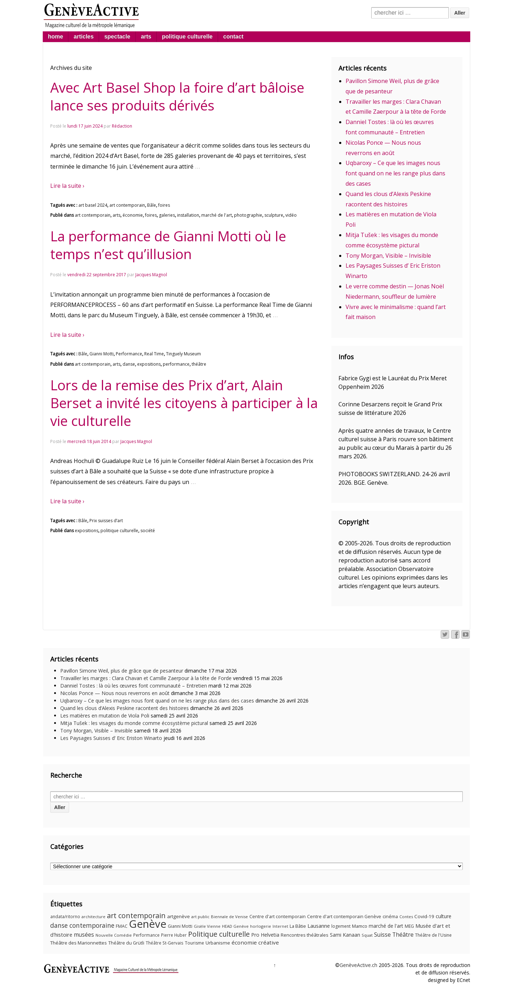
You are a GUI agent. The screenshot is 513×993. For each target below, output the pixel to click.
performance (176, 364)
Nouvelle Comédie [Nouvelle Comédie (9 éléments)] (113, 935)
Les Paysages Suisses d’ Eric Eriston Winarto (111, 738)
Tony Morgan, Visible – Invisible (388, 255)
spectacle (117, 37)
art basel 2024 (92, 205)
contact (233, 37)
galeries (167, 215)
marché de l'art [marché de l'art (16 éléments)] (386, 925)
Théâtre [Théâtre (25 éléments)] (403, 934)
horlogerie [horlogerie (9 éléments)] (260, 926)
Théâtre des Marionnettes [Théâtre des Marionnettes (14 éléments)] (78, 943)
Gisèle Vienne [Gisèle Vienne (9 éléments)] (207, 926)
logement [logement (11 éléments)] (341, 926)
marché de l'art (216, 215)
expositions (149, 364)
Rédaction (122, 126)
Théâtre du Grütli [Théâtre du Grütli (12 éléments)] (126, 943)
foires (164, 205)
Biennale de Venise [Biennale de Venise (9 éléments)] (229, 916)
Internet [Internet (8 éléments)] (280, 926)
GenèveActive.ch (358, 965)
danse (129, 364)
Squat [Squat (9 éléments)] (367, 935)
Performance (129, 354)
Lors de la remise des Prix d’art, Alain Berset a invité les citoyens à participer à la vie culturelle (184, 403)
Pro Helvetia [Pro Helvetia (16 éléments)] (265, 934)
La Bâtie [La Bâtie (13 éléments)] (298, 926)
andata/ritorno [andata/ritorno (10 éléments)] (65, 916)
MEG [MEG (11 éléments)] (409, 926)
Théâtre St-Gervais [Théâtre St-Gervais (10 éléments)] (164, 943)
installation (188, 215)
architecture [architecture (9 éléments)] (93, 916)
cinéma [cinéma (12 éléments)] (390, 917)
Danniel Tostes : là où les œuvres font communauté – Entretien (133, 685)
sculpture (273, 215)
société (147, 531)
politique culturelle (187, 37)
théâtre (199, 364)
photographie (248, 215)
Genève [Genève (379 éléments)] (147, 924)
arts (146, 37)
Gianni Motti (101, 354)
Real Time (154, 354)
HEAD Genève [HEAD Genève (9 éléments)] (235, 926)
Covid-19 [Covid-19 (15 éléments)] (424, 916)
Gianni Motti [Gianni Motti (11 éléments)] (180, 926)
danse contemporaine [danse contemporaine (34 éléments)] (82, 925)
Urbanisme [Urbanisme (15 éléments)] (218, 943)
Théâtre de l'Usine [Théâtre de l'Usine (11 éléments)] (433, 935)
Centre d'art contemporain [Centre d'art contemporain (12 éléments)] (277, 917)
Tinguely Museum (183, 354)
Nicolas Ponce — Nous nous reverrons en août (115, 693)
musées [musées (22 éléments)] (84, 934)
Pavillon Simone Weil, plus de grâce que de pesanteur (121, 670)
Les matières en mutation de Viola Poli (104, 715)
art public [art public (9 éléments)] (200, 916)
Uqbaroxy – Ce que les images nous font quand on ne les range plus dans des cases (395, 173)
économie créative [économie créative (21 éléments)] (255, 942)
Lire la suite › (67, 186)
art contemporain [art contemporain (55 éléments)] (136, 915)
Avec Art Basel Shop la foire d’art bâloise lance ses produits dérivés (177, 96)
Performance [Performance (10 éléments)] (146, 935)
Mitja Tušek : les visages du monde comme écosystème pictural (134, 723)
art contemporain (127, 205)
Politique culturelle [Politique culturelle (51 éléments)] (219, 934)
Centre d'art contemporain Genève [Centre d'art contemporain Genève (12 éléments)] (344, 917)
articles (84, 37)
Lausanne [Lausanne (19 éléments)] (318, 925)
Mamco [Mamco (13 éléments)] (359, 926)
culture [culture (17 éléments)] (443, 916)
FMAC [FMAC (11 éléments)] (122, 926)
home (55, 37)
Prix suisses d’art (106, 521)
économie (133, 215)
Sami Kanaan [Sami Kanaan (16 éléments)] (345, 934)
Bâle (151, 205)
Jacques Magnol (151, 275)
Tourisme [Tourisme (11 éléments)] (194, 943)
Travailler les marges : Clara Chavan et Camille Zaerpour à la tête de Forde (146, 678)
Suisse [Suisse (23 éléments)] (382, 934)
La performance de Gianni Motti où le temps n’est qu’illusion (168, 245)
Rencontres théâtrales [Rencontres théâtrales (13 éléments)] (304, 935)
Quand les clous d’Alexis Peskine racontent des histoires (124, 708)
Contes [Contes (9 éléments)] (406, 916)
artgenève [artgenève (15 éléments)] (178, 916)
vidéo (291, 215)
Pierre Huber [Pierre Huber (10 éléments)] (174, 935)
